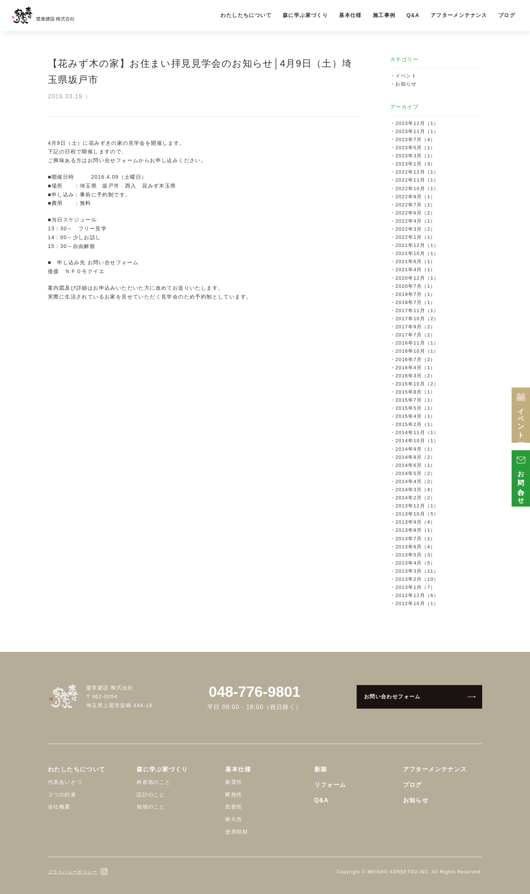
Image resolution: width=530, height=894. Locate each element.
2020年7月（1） (415, 286)
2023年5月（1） (415, 147)
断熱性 (233, 794)
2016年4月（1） (415, 367)
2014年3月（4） (415, 489)
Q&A (412, 15)
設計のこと (151, 794)
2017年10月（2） (417, 318)
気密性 (233, 807)
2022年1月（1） (415, 237)
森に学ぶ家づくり (305, 15)
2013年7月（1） (415, 538)
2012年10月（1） (417, 603)
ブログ (506, 15)
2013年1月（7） (415, 587)
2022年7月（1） (415, 204)
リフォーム (330, 785)
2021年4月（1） (415, 269)
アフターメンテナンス (459, 15)
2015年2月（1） (415, 424)
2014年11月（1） (417, 432)
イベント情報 (521, 415)
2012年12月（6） (417, 595)
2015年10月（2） (417, 384)
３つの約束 (62, 794)
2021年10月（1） (417, 253)
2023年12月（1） (417, 123)
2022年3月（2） (415, 229)
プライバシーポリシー (72, 871)
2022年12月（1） (417, 172)
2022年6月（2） (415, 213)
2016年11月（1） (417, 343)
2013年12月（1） (417, 506)
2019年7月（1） (415, 294)
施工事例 (384, 15)
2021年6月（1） (415, 261)
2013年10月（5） (417, 514)
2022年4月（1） (415, 221)
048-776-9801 (254, 692)
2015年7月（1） (415, 400)
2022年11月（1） (417, 180)
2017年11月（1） (417, 310)
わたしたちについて (246, 15)
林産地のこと (153, 782)
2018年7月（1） (415, 302)
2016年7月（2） (415, 359)
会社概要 (59, 807)
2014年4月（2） (415, 481)
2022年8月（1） (415, 196)
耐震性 (233, 782)
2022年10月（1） (417, 188)
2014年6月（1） (415, 465)
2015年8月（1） (415, 392)
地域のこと (151, 807)
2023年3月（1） (415, 155)
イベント (406, 75)
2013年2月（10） (417, 579)
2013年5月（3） (415, 555)
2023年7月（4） (415, 139)
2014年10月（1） (417, 440)
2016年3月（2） (415, 375)
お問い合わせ (521, 478)
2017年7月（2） (415, 335)
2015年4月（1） (415, 416)
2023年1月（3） (415, 164)
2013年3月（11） (417, 571)
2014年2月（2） (415, 497)
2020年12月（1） (417, 278)
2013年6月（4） (415, 546)
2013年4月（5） (415, 563)
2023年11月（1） (417, 131)
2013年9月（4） (415, 522)
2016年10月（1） (417, 351)
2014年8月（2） (415, 457)
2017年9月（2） (415, 326)
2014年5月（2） (415, 473)
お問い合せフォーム (113, 160)
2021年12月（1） (417, 245)
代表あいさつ (65, 782)
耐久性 (233, 819)
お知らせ (406, 84)
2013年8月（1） (415, 530)
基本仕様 (350, 15)
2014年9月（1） (415, 449)
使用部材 (236, 832)
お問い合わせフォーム (392, 696)
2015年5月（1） (415, 408)
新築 (320, 769)
